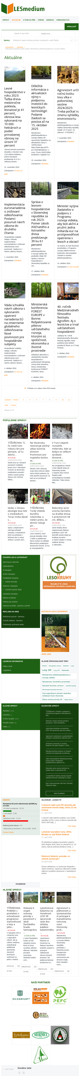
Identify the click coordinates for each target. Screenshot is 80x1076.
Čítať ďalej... (72, 777)
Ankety (65, 1045)
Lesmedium (22, 8)
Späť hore (9, 1020)
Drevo (44, 617)
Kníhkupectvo (63, 20)
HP (14, 1045)
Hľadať (59, 1054)
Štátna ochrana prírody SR (52, 651)
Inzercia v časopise (10, 537)
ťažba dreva (68, 651)
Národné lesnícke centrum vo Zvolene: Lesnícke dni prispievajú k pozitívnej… (58, 703)
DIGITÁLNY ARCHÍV (11, 513)
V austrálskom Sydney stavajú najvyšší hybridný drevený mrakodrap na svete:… (59, 728)
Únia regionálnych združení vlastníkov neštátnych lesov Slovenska (56, 645)
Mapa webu (49, 1054)
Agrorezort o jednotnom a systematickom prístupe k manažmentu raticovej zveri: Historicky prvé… (64, 870)
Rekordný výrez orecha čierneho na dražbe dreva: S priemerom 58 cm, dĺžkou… (61, 464)
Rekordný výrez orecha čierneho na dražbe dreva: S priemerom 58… (57, 720)
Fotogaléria (35, 1045)
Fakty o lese (7, 617)
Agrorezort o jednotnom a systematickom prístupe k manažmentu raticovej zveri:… (59, 688)
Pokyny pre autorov (10, 553)
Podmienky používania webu (63, 1050)
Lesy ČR (56, 621)
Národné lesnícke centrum (53, 637)
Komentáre (38, 1054)
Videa (57, 1045)
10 (62, 351)
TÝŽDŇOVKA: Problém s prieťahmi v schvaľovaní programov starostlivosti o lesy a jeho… (14, 869)
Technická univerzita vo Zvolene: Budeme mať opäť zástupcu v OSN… (58, 696)
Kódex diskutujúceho (12, 1054)
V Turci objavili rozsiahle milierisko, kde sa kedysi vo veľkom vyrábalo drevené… (61, 401)
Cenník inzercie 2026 (13, 541)
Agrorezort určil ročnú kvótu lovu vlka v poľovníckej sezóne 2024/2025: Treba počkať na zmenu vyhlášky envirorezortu (64, 96)
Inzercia (50, 20)
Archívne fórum (70, 1054)
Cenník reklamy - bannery (13, 572)
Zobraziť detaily (8, 783)
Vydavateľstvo (8, 517)
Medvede (65, 621)
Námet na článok (9, 549)
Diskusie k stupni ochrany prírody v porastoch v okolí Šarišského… (57, 673)
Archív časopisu (9, 525)
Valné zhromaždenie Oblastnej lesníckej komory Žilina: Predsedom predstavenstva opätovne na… (59, 711)
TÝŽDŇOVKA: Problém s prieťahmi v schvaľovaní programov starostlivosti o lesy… (58, 664)
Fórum (41, 20)
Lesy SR (46, 621)
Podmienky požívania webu (13, 576)
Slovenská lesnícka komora (52, 641)
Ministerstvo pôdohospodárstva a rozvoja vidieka (56, 627)
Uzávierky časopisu (10, 545)
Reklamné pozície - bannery (13, 568)
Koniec (13, 356)
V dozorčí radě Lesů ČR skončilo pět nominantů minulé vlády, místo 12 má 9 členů (59, 758)
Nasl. (7, 356)
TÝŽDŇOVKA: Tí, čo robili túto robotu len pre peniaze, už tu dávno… (16, 399)
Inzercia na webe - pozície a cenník (16, 557)
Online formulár (11, 533)
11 (69, 351)
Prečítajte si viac (9, 918)
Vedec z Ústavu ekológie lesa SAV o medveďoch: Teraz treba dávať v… (18, 464)
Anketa (6, 751)
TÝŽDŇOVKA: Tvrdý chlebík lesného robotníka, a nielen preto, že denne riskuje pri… (38, 467)
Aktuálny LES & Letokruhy (55, 563)
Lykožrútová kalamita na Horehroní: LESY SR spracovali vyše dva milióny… (59, 680)
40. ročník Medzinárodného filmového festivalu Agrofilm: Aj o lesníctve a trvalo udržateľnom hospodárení (65, 279)
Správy (6, 20)
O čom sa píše (29, 20)
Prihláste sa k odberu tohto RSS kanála (41, 339)
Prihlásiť (71, 27)
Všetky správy (23, 1045)
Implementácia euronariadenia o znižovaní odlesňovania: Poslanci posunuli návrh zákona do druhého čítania (13, 192)
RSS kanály (26, 1054)
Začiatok (8, 351)
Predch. (16, 351)
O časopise (7, 521)
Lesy (72, 617)
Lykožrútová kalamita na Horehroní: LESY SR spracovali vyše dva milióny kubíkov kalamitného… (47, 871)
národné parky (71, 637)
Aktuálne (16, 20)
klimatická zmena (55, 617)
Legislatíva (7, 621)
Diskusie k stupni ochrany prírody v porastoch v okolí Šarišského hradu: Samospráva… (30, 871)
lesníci (66, 617)
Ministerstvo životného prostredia (56, 633)
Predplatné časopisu (10, 529)
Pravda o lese (47, 1045)
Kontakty (40, 1058)
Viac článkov (59, 744)
